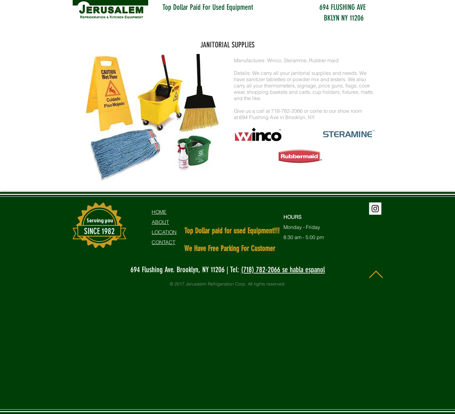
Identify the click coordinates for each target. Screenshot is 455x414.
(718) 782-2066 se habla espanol (283, 269)
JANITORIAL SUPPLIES (227, 44)
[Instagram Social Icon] (375, 208)
